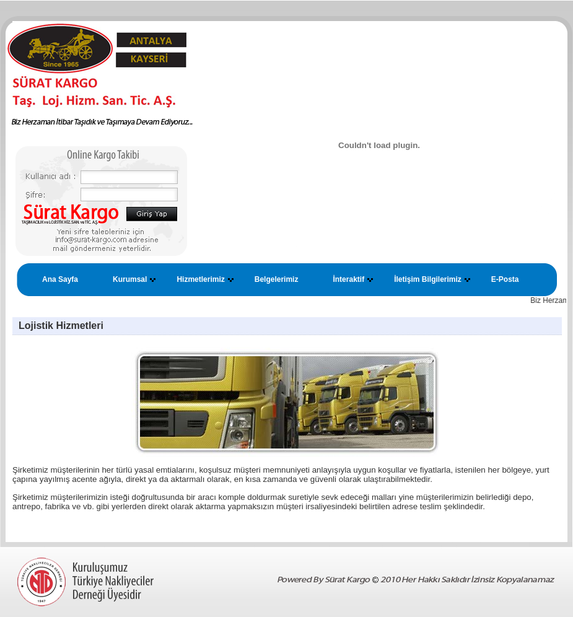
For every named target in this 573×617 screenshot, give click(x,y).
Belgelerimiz (277, 279)
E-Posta (505, 279)
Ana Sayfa (60, 279)
